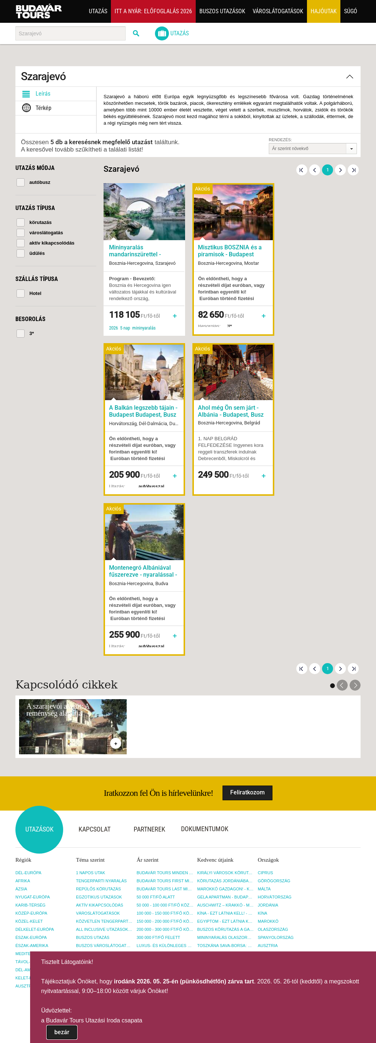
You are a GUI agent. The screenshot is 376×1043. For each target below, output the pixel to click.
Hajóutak (324, 11)
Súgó (350, 11)
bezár (61, 1032)
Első (301, 169)
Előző (314, 169)
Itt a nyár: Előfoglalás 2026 (153, 11)
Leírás (34, 94)
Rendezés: (280, 140)
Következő (340, 169)
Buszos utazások (222, 11)
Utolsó (353, 169)
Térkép (35, 108)
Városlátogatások (278, 11)
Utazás (98, 11)
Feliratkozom (247, 632)
